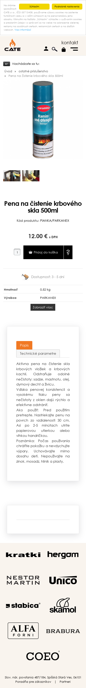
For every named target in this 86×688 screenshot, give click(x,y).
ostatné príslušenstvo (33, 71)
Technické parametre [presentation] (38, 353)
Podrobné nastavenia (67, 6)
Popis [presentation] (24, 345)
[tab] (24, 345)
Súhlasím (34, 6)
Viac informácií (22, 29)
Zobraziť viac (43, 307)
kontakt (69, 42)
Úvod (8, 71)
